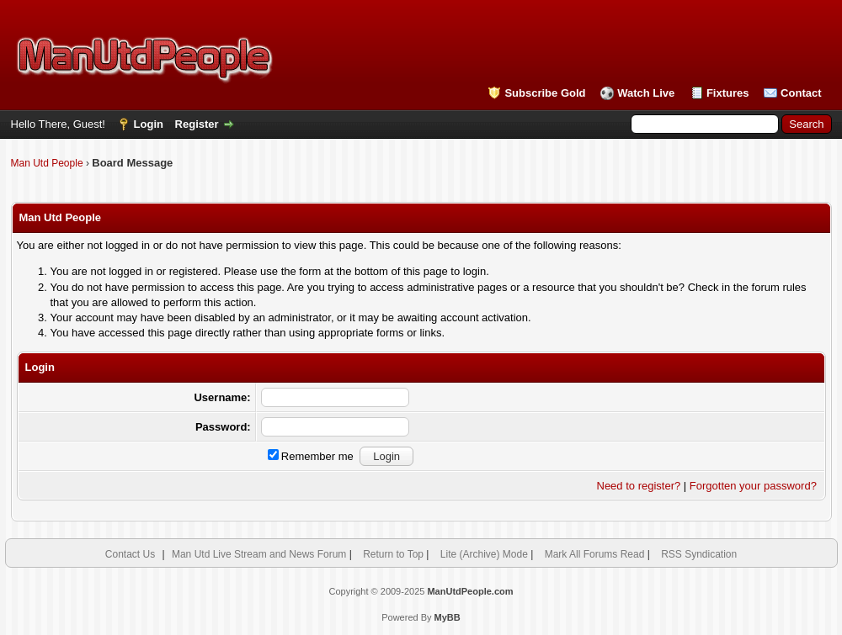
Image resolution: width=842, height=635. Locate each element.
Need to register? (639, 485)
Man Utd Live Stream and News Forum (259, 554)
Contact (801, 93)
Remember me (311, 456)
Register (197, 124)
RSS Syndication (699, 554)
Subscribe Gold (544, 93)
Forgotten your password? (753, 485)
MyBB (447, 617)
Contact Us (130, 554)
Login (148, 124)
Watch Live (645, 93)
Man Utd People (47, 163)
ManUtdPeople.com (470, 591)
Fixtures (727, 93)
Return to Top (393, 554)
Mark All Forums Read (595, 554)
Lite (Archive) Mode (484, 554)
